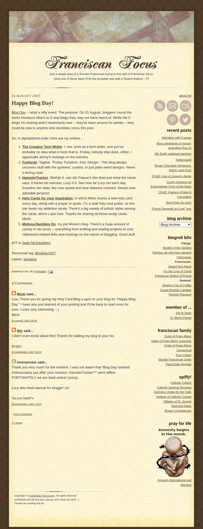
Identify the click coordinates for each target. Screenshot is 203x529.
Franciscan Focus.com (41, 495)
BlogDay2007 (45, 253)
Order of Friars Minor (177, 336)
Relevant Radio (181, 406)
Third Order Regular (178, 364)
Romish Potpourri (180, 294)
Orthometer (184, 257)
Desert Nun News (179, 266)
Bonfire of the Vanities (177, 247)
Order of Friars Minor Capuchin (171, 341)
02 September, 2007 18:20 (26, 351)
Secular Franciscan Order (174, 359)
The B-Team (183, 313)
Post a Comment (22, 414)
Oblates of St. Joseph (177, 401)
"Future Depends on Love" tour (171, 208)
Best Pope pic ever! (178, 202)
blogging (30, 259)
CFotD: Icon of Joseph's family (171, 176)
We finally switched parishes (173, 153)
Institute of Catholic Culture (173, 396)
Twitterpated (183, 159)
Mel (20, 331)
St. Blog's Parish (180, 317)
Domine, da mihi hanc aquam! (172, 252)
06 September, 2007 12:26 (26, 403)
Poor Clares (183, 355)
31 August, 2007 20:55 (24, 320)
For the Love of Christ (177, 271)
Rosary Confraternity (178, 410)
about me (185, 95)
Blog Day (19, 112)
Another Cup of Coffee (176, 285)
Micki (21, 294)
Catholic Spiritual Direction (174, 387)
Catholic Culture (180, 382)
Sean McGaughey (36, 243)
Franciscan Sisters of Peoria (173, 275)
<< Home (17, 422)
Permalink (40, 271)
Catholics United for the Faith (172, 392)
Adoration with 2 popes (176, 137)
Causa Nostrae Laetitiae (175, 290)
